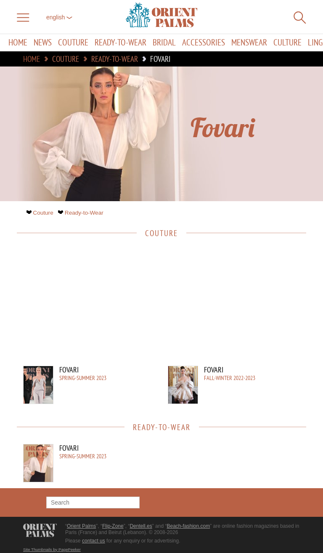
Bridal (164, 42)
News (43, 42)
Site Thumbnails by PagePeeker (52, 549)
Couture (73, 42)
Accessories (203, 42)
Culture (287, 42)
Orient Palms (81, 526)
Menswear (249, 42)
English (59, 17)
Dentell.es (141, 526)
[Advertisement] (157, 306)
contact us (93, 541)
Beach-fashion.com (188, 526)
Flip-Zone (113, 526)
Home (17, 42)
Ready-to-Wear (120, 42)
